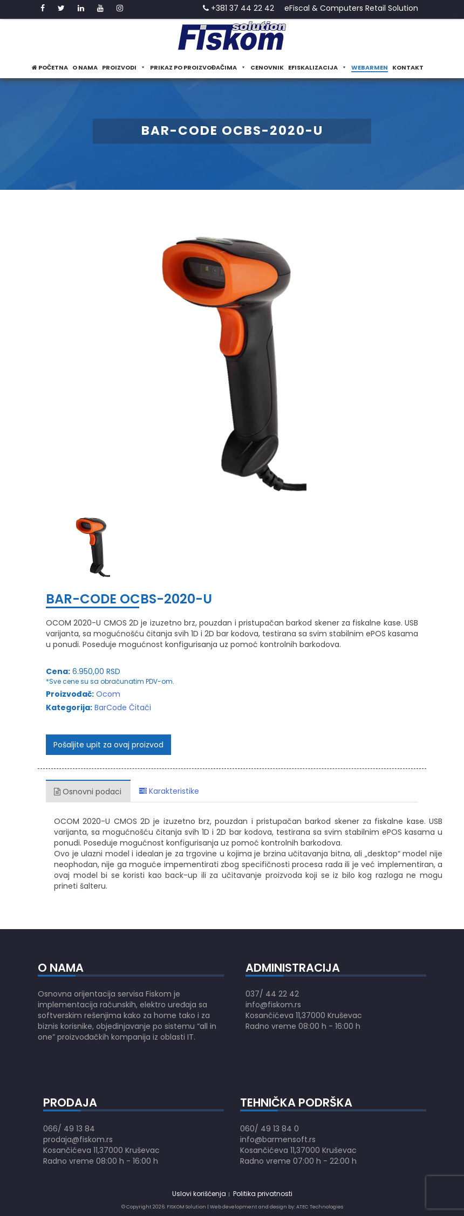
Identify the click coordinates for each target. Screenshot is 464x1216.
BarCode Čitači (122, 707)
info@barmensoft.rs (278, 1139)
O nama (85, 67)
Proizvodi (124, 67)
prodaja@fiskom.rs (78, 1139)
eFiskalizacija (317, 67)
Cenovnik (267, 67)
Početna (50, 67)
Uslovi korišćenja (199, 1193)
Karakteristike (169, 791)
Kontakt (408, 67)
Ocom (108, 694)
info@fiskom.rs (273, 1004)
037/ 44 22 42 (272, 993)
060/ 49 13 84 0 (269, 1128)
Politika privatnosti (262, 1193)
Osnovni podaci (87, 791)
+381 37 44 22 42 (238, 8)
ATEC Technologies (319, 1207)
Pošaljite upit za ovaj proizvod (108, 744)
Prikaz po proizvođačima (198, 67)
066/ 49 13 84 (69, 1128)
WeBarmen (369, 67)
